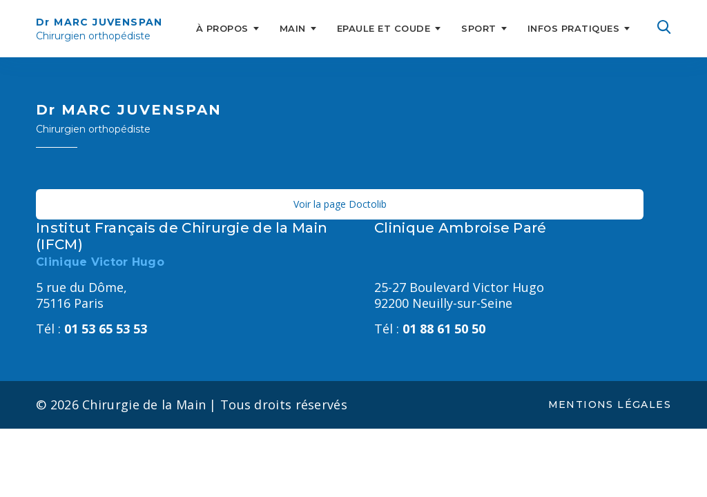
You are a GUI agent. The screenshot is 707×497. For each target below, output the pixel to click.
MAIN (293, 28)
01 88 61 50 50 (429, 328)
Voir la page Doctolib (340, 204)
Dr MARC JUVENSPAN (99, 29)
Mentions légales (609, 404)
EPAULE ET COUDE (384, 28)
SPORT (478, 28)
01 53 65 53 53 (91, 328)
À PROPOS (222, 28)
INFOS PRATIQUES (573, 28)
